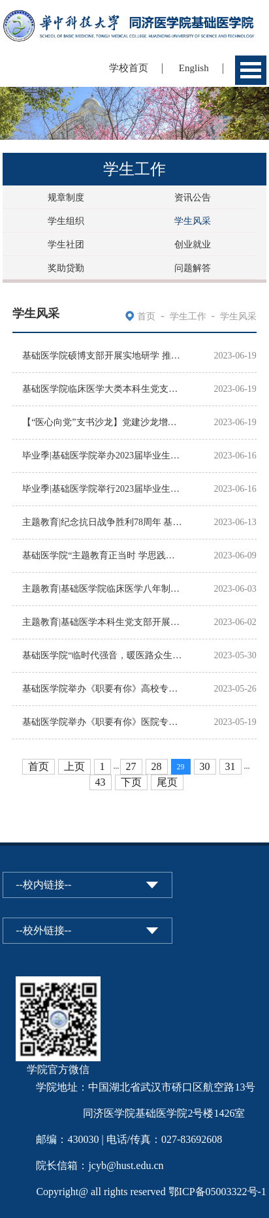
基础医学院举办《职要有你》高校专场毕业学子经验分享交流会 (102, 689)
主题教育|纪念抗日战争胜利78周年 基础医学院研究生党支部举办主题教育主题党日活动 (102, 522)
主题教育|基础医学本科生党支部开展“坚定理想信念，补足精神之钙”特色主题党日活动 (102, 622)
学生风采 (192, 221)
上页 (74, 766)
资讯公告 (192, 197)
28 (156, 766)
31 (230, 766)
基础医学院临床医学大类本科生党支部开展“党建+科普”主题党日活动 (102, 389)
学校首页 (128, 68)
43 (100, 782)
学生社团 (66, 244)
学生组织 (66, 221)
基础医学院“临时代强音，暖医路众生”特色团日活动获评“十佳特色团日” (102, 655)
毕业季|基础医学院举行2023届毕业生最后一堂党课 (102, 489)
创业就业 (192, 244)
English (194, 68)
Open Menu (250, 70)
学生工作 (188, 316)
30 (205, 766)
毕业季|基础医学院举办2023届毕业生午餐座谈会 (102, 455)
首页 (146, 316)
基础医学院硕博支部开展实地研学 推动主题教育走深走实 (102, 356)
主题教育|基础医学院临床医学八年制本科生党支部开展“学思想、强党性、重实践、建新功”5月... (102, 589)
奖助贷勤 (66, 268)
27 (131, 766)
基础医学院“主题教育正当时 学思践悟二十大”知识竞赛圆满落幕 (102, 555)
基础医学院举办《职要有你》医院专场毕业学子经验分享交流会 (102, 722)
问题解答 (192, 268)
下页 (131, 782)
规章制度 (66, 197)
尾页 (167, 782)
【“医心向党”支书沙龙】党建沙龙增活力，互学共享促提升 (102, 422)
